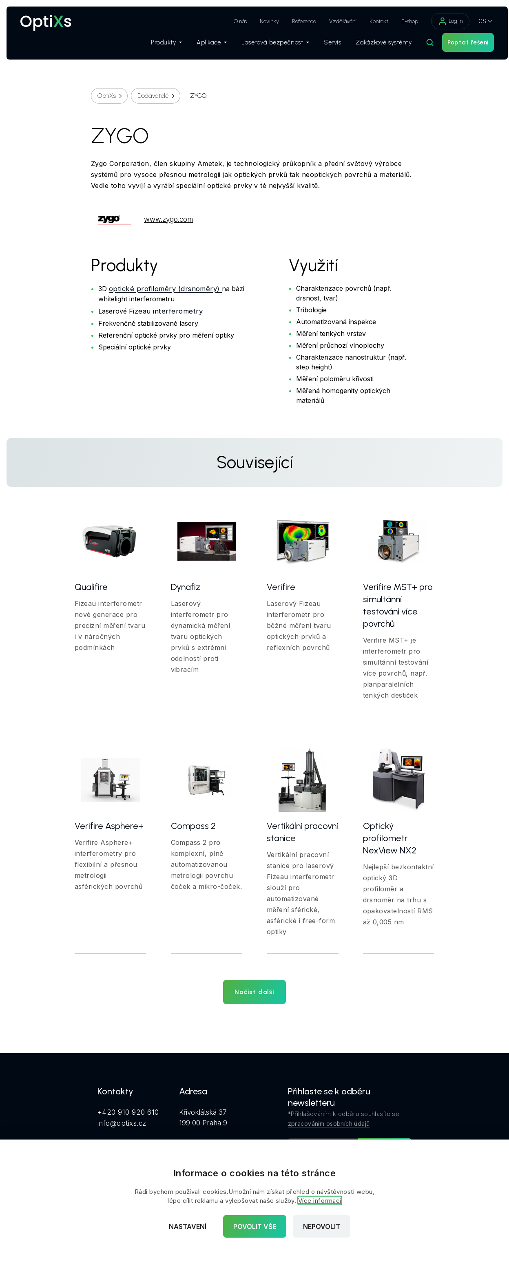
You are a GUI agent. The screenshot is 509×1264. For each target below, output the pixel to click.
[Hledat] (422, 45)
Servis (324, 45)
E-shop (402, 21)
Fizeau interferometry (166, 311)
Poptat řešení (460, 45)
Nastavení (187, 1226)
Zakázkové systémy (376, 45)
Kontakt (371, 21)
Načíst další (254, 992)
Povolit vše (254, 1226)
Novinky (261, 21)
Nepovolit (321, 1226)
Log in (442, 21)
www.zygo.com (142, 219)
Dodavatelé (152, 95)
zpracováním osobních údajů (329, 1123)
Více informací (319, 1200)
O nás (232, 21)
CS (474, 21)
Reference (296, 21)
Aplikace (204, 45)
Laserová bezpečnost (267, 45)
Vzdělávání (335, 21)
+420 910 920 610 (128, 1112)
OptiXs (106, 95)
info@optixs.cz (121, 1122)
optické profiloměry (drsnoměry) (165, 288)
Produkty (158, 45)
